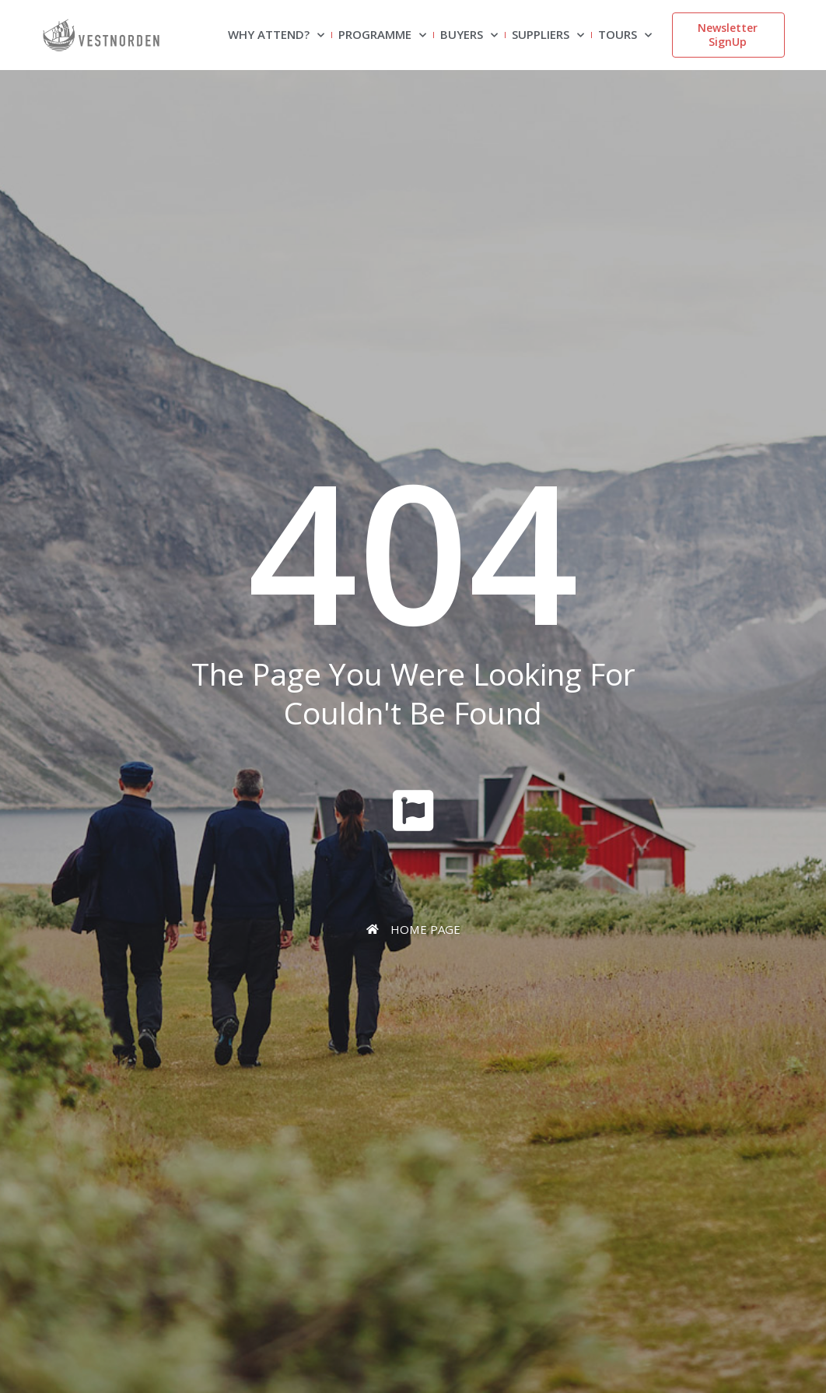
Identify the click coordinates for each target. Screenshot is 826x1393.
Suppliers (548, 35)
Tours (625, 35)
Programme (382, 35)
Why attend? (276, 35)
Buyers (469, 35)
